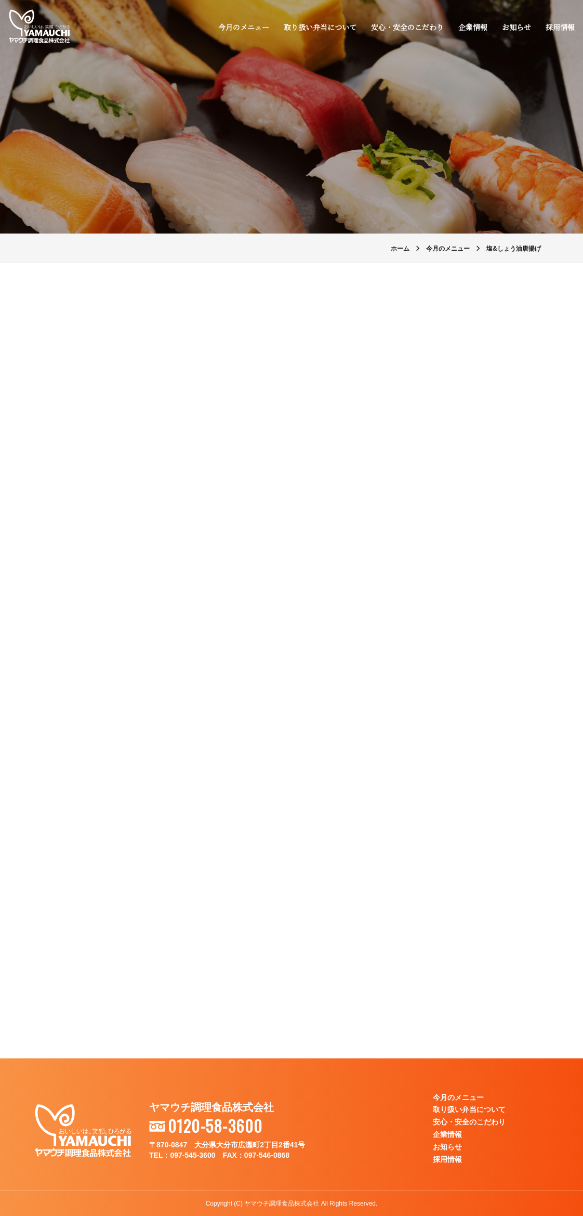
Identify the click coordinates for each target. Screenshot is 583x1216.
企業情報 (472, 27)
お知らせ (516, 27)
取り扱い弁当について (320, 27)
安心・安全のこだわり (407, 27)
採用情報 (560, 27)
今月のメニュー (243, 27)
